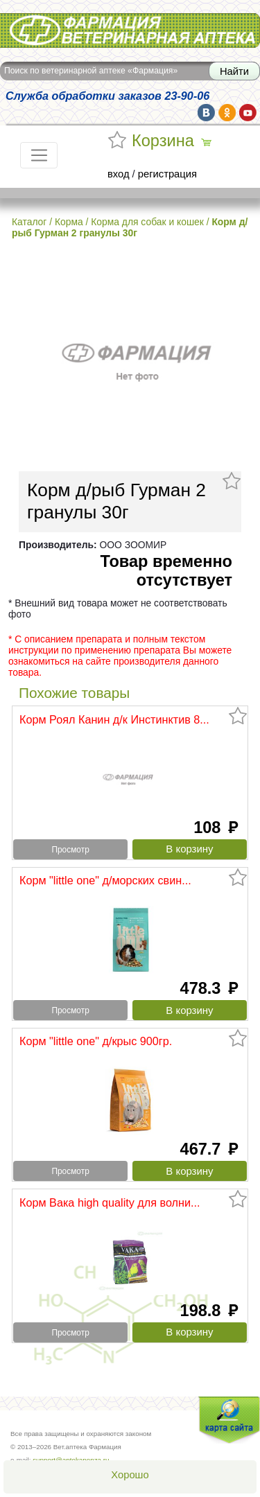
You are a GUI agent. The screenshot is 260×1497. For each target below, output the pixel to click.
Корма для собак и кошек (147, 221)
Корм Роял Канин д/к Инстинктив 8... (114, 719)
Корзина (163, 141)
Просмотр (70, 850)
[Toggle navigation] (39, 155)
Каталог (29, 221)
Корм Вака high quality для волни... (109, 1202)
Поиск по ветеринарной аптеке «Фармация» (90, 71)
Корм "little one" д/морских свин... (105, 880)
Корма (69, 221)
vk (206, 112)
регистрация (167, 174)
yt (248, 112)
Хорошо (129, 1474)
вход (118, 174)
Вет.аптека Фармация (130, 30)
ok (227, 112)
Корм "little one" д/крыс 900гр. (95, 1041)
